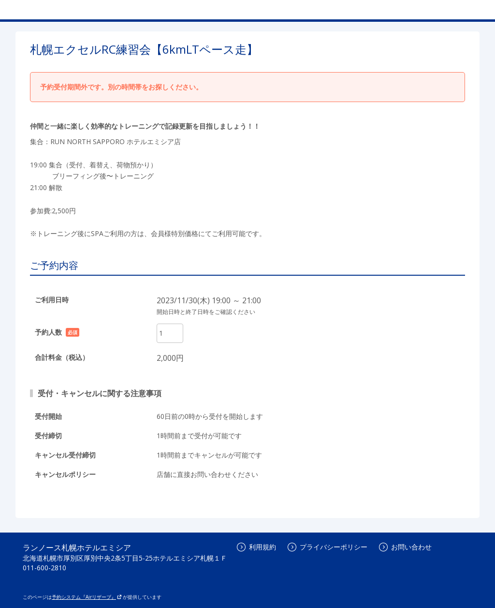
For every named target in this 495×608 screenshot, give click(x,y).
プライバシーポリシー (327, 546)
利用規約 (256, 546)
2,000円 (170, 358)
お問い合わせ (405, 546)
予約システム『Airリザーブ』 (87, 596)
